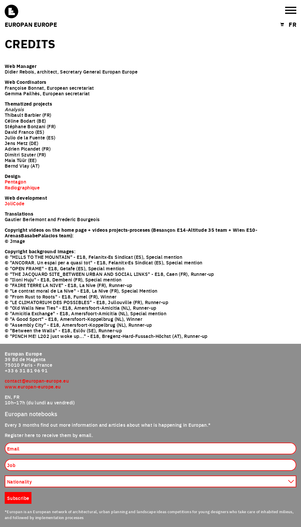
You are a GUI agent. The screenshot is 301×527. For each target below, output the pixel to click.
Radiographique (22, 187)
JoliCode (14, 203)
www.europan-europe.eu (33, 386)
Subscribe (18, 498)
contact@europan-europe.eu (37, 380)
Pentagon (15, 181)
